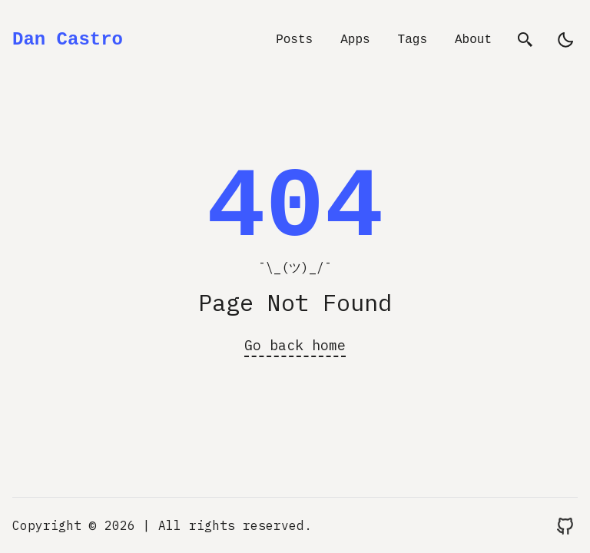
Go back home (295, 345)
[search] (525, 40)
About (473, 39)
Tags (412, 39)
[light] (565, 40)
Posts (294, 39)
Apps (355, 39)
